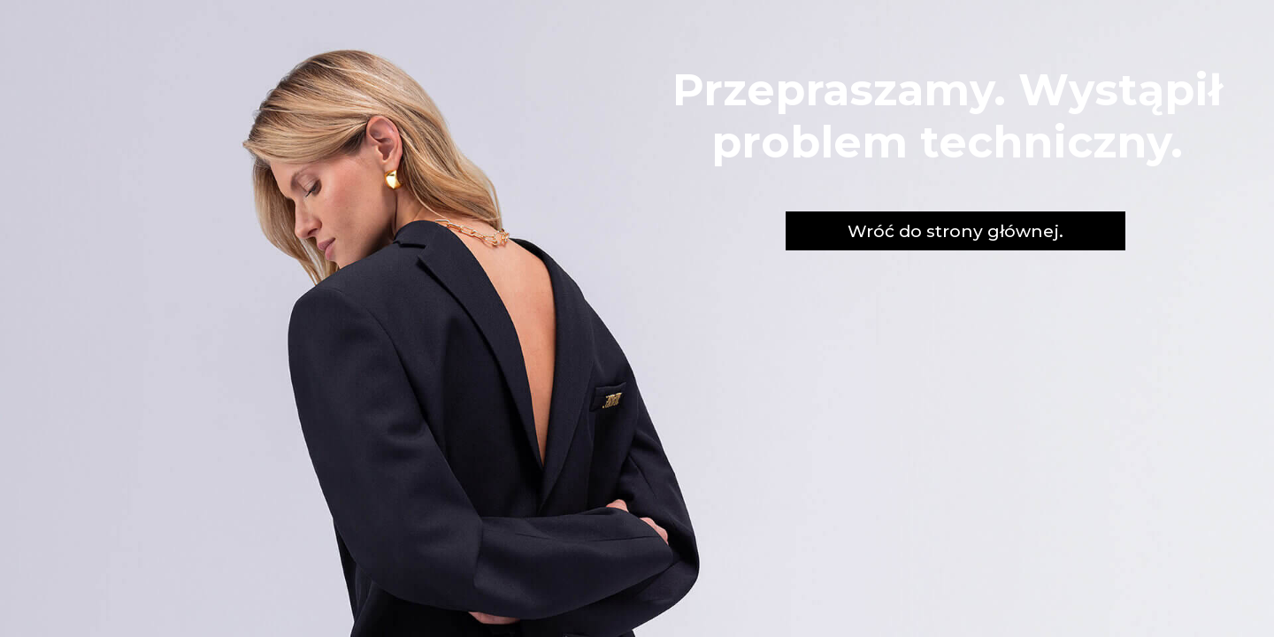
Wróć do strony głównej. (955, 231)
